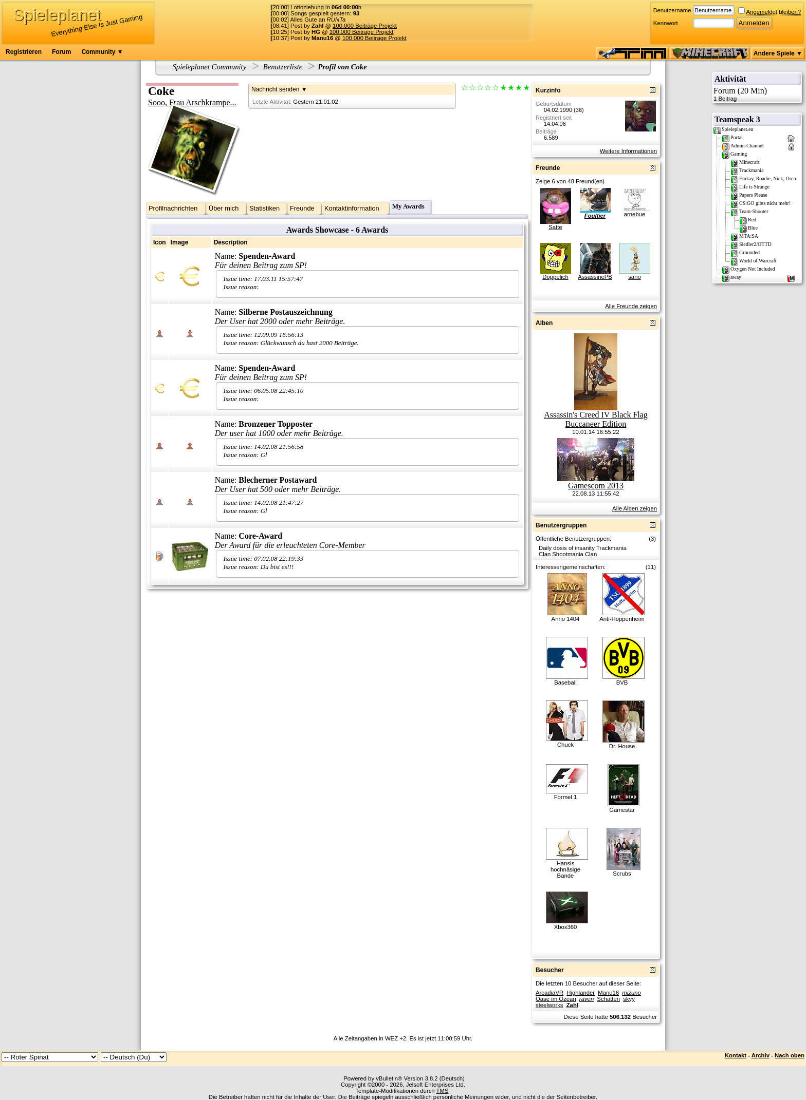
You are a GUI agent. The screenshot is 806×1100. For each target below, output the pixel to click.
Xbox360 (565, 927)
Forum (61, 51)
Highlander (580, 993)
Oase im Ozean (556, 999)
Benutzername (672, 10)
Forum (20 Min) (756, 94)
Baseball (565, 682)
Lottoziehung (307, 7)
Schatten (608, 999)
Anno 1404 (566, 619)
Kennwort (665, 23)
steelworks (549, 1005)
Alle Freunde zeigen (631, 306)
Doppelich (555, 277)
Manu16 (608, 993)
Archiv (761, 1055)
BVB (622, 682)
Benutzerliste (283, 67)
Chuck (565, 745)
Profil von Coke (342, 67)
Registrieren (24, 51)
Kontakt (735, 1055)
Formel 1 (565, 797)
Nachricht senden (275, 89)
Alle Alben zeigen (634, 508)
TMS (442, 1091)
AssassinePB (595, 277)
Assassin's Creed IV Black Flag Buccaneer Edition (596, 419)
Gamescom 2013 (596, 485)
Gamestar (622, 810)
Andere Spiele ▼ (778, 53)
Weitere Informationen (628, 151)
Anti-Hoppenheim (622, 619)
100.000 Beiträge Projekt (365, 26)
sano (634, 277)
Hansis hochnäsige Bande (565, 869)
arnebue (635, 214)
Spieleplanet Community (210, 67)
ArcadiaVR (549, 993)
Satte (555, 227)
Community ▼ (102, 51)
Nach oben (789, 1055)
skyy (629, 999)
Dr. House (622, 746)
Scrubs (622, 873)
